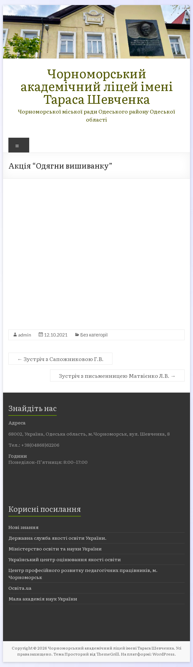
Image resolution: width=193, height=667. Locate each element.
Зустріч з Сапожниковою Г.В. (60, 359)
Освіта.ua (20, 587)
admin (24, 335)
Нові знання (23, 527)
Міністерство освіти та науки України (55, 548)
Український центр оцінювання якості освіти (64, 559)
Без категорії (93, 335)
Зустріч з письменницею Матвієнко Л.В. (117, 375)
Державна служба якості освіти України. (57, 537)
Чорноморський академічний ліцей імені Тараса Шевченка (96, 85)
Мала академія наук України (42, 598)
